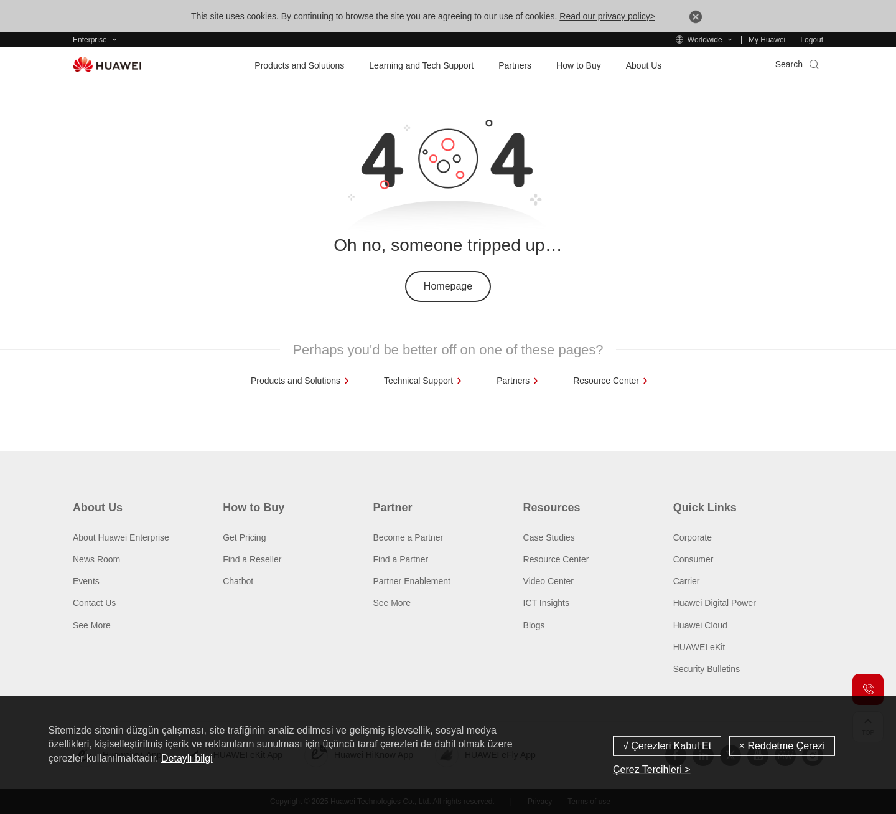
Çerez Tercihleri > (652, 769)
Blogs (534, 625)
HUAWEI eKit (699, 647)
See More (92, 625)
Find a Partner (400, 559)
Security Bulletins (706, 669)
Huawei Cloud (700, 625)
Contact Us (94, 603)
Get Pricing (244, 537)
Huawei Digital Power (714, 603)
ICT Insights (546, 603)
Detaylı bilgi (187, 758)
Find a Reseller (252, 559)
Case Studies (549, 537)
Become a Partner (408, 537)
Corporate (692, 537)
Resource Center (556, 559)
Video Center (548, 581)
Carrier (686, 581)
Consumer (693, 559)
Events (86, 581)
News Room (96, 559)
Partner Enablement (411, 581)
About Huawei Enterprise (121, 537)
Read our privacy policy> (607, 16)
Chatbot (238, 581)
